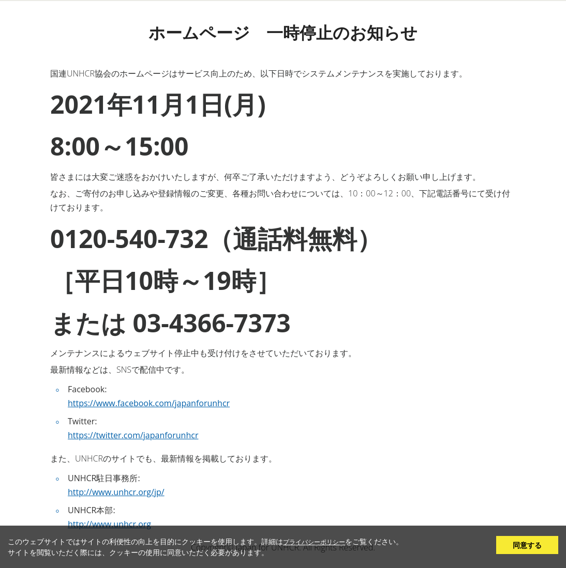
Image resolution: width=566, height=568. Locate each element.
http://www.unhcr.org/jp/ (116, 492)
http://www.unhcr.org (109, 524)
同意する (527, 545)
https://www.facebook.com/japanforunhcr (149, 403)
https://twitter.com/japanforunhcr (133, 435)
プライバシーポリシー (314, 542)
